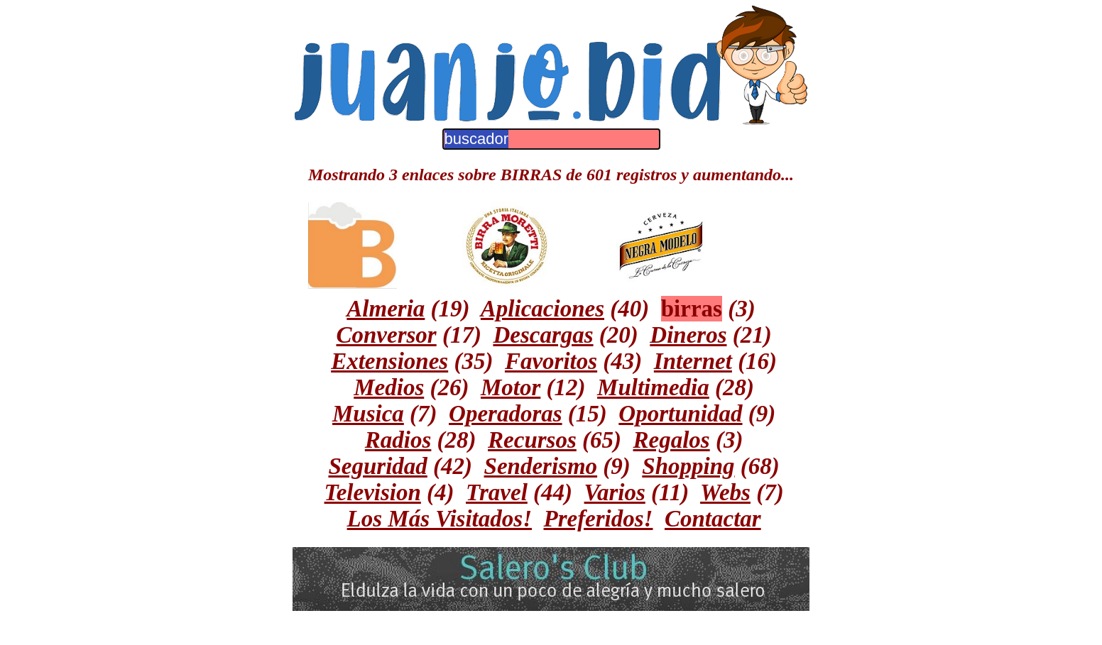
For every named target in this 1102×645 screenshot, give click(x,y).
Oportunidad (680, 413)
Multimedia (653, 387)
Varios (614, 492)
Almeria (386, 308)
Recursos (532, 440)
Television (372, 492)
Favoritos (551, 361)
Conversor (387, 335)
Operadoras (505, 413)
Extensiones (389, 361)
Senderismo (541, 466)
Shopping (688, 466)
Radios (398, 440)
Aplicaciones (542, 308)
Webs (725, 492)
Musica (368, 413)
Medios (389, 387)
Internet (693, 361)
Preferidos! (598, 518)
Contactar (713, 518)
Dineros (688, 335)
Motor (510, 387)
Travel (497, 492)
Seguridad (377, 466)
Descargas (543, 335)
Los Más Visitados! (439, 518)
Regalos (671, 440)
